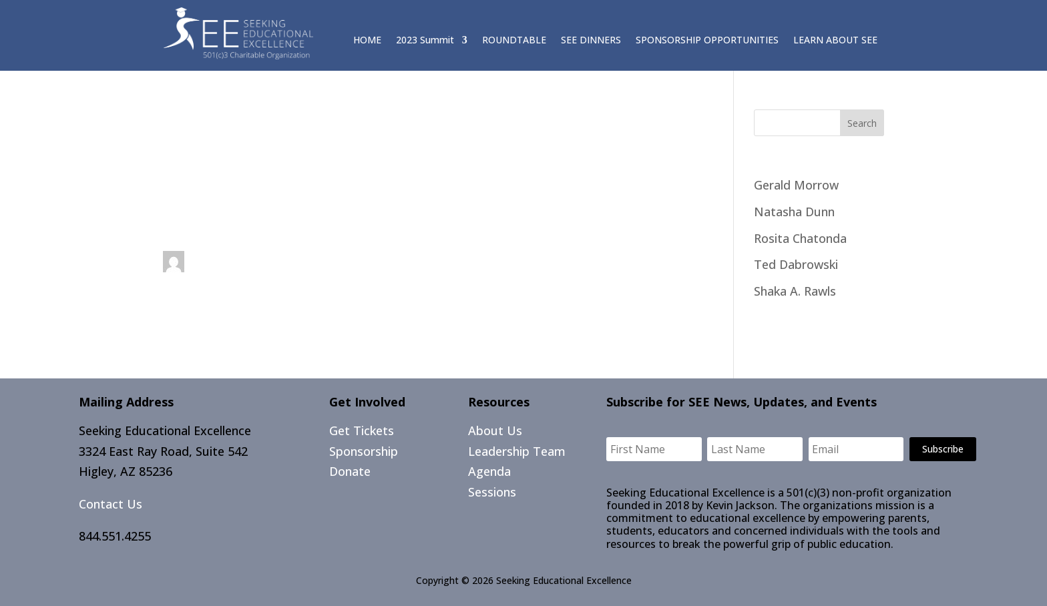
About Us (495, 430)
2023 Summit (425, 40)
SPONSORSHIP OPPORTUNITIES (707, 40)
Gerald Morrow (796, 185)
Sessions (492, 492)
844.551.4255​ (115, 536)
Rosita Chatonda (800, 238)
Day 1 (178, 220)
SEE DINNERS (591, 40)
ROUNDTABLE (514, 40)
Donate (350, 471)
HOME (367, 40)
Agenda (489, 471)
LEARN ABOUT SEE (835, 40)
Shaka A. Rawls (795, 291)
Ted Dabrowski (796, 264)
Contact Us (110, 504)
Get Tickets (361, 430)
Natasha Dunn (794, 212)
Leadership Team (517, 451)
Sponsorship (363, 451)
